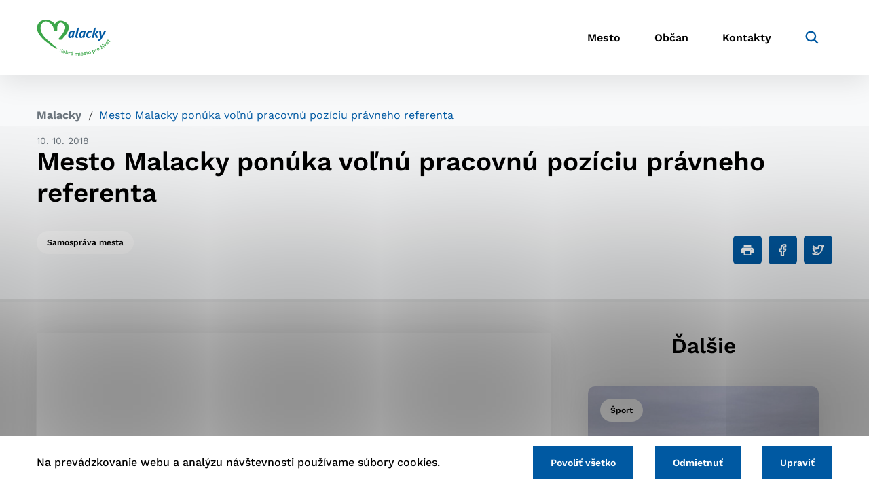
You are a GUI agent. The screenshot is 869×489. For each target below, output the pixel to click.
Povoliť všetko (583, 462)
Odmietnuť (698, 462)
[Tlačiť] (747, 250)
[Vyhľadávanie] (812, 37)
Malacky (59, 115)
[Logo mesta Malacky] (74, 37)
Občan (671, 37)
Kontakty (746, 37)
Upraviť (797, 462)
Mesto (604, 37)
